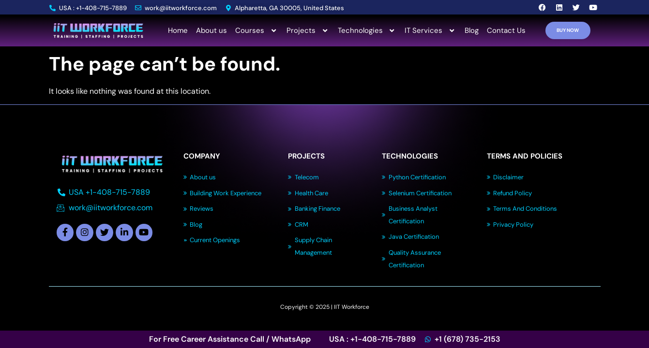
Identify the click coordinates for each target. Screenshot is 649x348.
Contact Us (506, 30)
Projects (308, 30)
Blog (472, 30)
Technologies (367, 30)
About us (211, 30)
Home (178, 30)
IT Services (430, 30)
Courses (256, 30)
